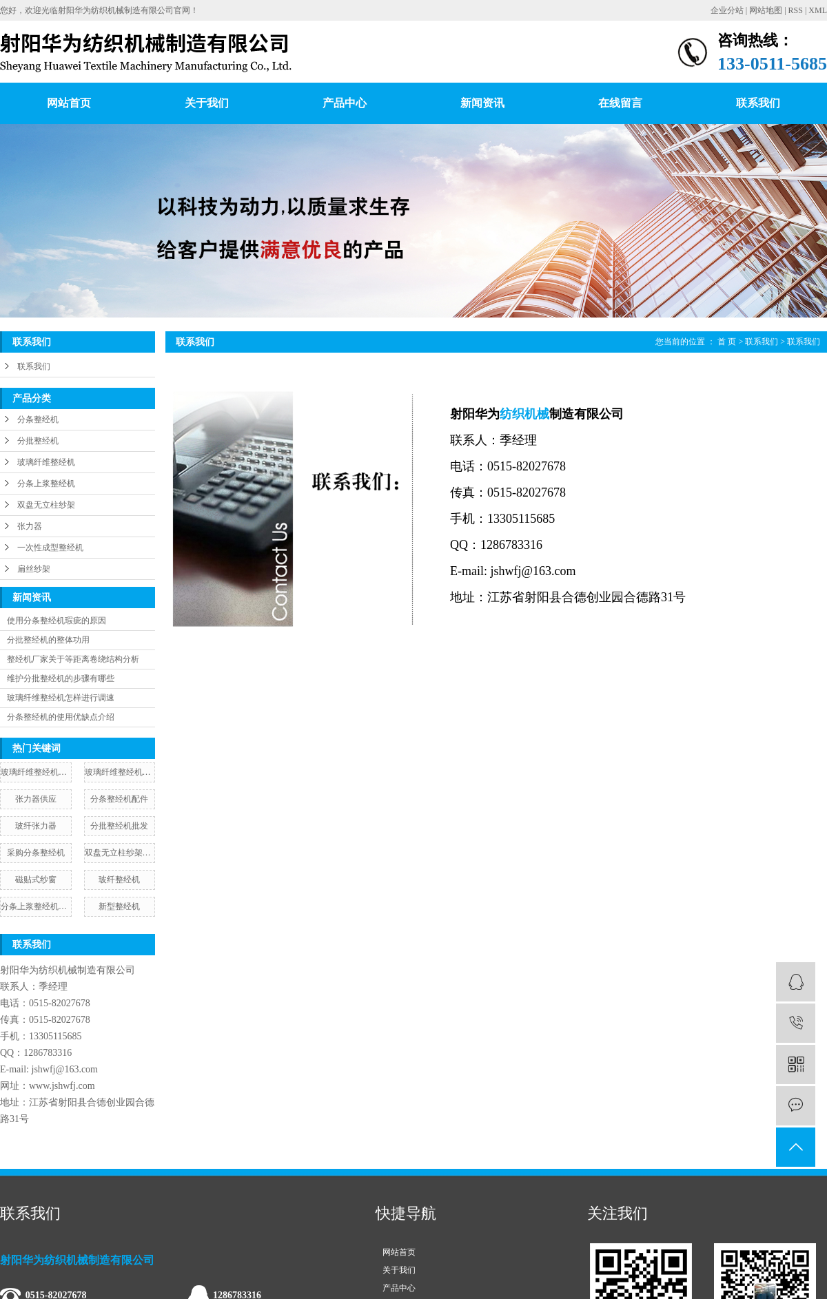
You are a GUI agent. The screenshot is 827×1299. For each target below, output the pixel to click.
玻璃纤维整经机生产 (36, 772)
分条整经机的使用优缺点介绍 (60, 717)
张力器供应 (36, 799)
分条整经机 (38, 419)
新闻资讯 (482, 103)
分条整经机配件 (119, 799)
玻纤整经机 (119, 879)
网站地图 (765, 10)
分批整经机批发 (119, 826)
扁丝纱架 (33, 569)
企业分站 (727, 10)
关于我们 (207, 103)
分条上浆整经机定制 (36, 906)
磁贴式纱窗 (36, 879)
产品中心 (345, 103)
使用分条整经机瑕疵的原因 (56, 620)
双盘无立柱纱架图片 (120, 853)
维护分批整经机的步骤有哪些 (60, 678)
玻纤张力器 (36, 826)
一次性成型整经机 (50, 547)
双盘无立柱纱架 (46, 505)
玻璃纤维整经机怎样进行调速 (60, 698)
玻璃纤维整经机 (46, 462)
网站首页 (69, 103)
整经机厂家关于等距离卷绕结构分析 (73, 659)
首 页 (726, 341)
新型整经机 (119, 906)
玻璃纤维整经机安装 (120, 772)
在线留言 (620, 103)
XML (817, 10)
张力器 (29, 526)
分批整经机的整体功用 (48, 640)
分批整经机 (38, 441)
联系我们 (758, 103)
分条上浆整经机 (46, 483)
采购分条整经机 (36, 853)
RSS (795, 10)
